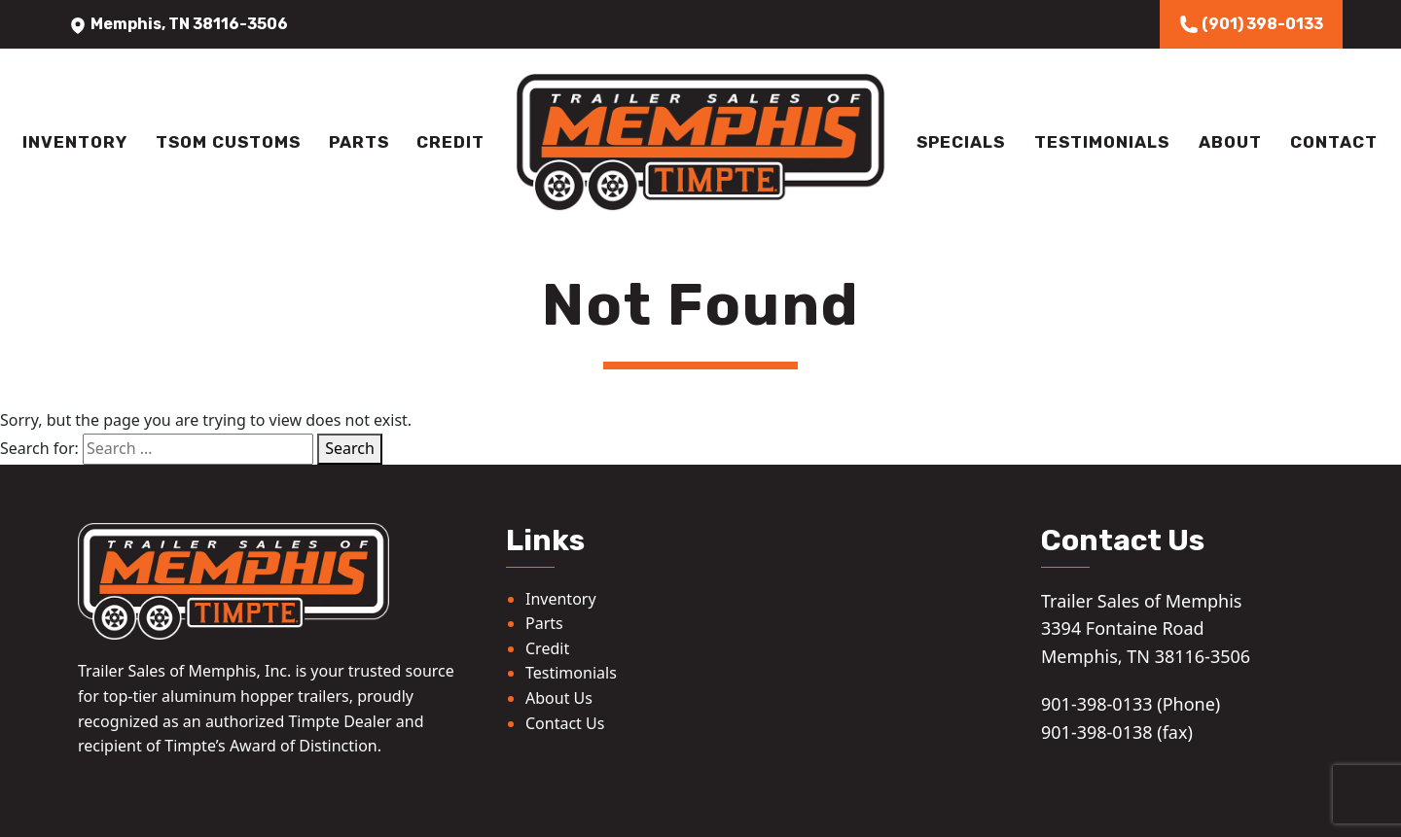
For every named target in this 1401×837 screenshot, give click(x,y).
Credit (450, 142)
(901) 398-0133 (1251, 24)
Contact (1334, 142)
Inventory (74, 142)
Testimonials (1101, 142)
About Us (559, 698)
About (1230, 142)
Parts (359, 142)
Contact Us (564, 723)
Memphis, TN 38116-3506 (178, 24)
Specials (960, 142)
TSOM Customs (228, 142)
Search (350, 448)
